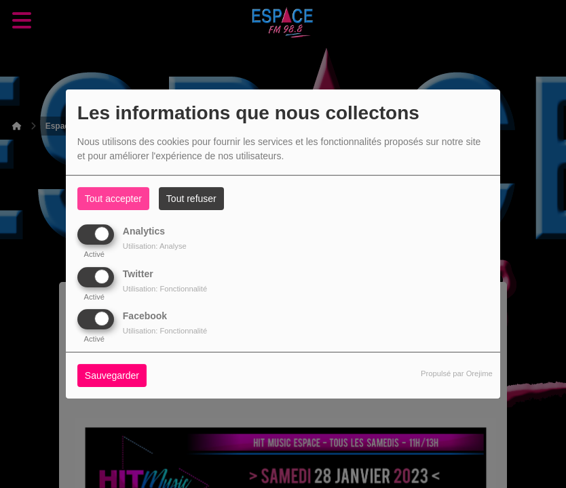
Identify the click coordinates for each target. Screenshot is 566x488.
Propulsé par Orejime (457, 373)
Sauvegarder (112, 375)
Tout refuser (191, 198)
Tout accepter (113, 198)
